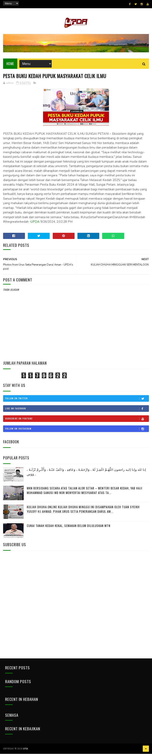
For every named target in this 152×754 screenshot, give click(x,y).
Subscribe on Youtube (77, 419)
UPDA (35, 222)
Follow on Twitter (77, 398)
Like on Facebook (77, 409)
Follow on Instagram (77, 429)
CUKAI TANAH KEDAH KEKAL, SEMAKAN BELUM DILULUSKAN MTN (68, 525)
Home (10, 63)
